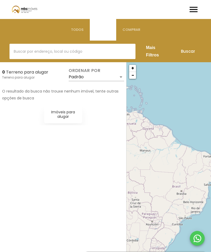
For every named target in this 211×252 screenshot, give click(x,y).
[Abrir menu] (193, 9)
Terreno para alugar (18, 77)
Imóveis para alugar (63, 114)
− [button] (133, 75)
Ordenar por (84, 71)
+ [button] (132, 68)
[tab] (77, 30)
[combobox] (72, 51)
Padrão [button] (76, 77)
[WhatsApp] (197, 238)
